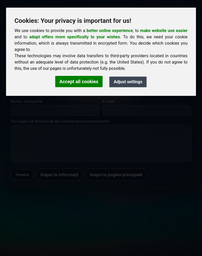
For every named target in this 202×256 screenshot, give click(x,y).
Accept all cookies (78, 81)
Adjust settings (128, 81)
